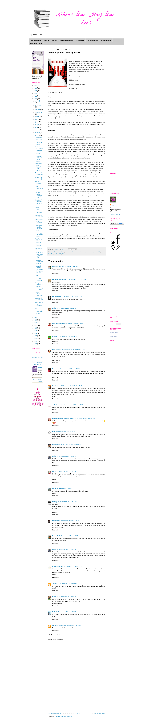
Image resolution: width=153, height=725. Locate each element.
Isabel (54, 308)
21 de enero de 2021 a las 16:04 (74, 405)
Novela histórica (92, 40)
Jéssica (54, 583)
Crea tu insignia (113, 336)
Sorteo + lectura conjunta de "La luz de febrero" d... (39, 186)
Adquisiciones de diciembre (39, 221)
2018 (35, 322)
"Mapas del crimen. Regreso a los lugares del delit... (39, 269)
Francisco (55, 520)
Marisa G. (55, 536)
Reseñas (50, 254)
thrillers (64, 254)
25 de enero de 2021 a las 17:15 (72, 566)
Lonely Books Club (58, 350)
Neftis (54, 471)
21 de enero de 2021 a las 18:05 (65, 431)
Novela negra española (94, 252)
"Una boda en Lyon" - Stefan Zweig (39, 158)
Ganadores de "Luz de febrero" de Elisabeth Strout (39, 141)
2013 (35, 336)
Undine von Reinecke (59, 279)
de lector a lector (57, 405)
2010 (35, 344)
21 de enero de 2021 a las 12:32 (73, 323)
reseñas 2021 (57, 254)
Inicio (78, 713)
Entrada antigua (100, 713)
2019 (35, 320)
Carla (54, 488)
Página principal (35, 40)
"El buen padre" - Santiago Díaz (38, 195)
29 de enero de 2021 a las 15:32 (66, 612)
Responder (55, 273)
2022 (35, 96)
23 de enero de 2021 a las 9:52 (68, 536)
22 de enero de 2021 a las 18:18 (69, 520)
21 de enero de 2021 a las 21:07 (66, 471)
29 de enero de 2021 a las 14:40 (66, 596)
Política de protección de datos (62, 40)
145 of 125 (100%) (36, 379)
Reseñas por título (36, 43)
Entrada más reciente (54, 713)
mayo (37, 124)
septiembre (38, 112)
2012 (35, 338)
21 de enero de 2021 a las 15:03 (72, 386)
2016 (35, 328)
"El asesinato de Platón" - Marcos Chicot (39, 228)
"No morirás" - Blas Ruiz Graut (39, 234)
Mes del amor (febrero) (39, 178)
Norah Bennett (57, 386)
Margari (54, 336)
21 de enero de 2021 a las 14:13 (75, 350)
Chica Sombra (56, 296)
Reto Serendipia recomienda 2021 (39, 311)
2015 (35, 330)
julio (36, 119)
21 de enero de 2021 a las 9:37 (71, 266)
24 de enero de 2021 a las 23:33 (66, 549)
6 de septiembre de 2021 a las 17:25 (70, 625)
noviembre (38, 105)
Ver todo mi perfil (115, 214)
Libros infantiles (106, 40)
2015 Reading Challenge (37, 363)
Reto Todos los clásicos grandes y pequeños (39, 242)
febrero (37, 132)
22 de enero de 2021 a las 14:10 (67, 502)
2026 (35, 85)
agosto (37, 116)
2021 (35, 99)
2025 (35, 88)
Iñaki (53, 612)
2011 (35, 341)
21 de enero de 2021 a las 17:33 (85, 418)
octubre (37, 110)
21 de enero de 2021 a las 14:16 (70, 369)
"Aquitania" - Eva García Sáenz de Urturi (39, 202)
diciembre (38, 101)
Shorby (54, 502)
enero (37, 135)
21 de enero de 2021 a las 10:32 (72, 296)
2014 (35, 333)
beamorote (55, 369)
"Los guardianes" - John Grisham (39, 278)
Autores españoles (59, 252)
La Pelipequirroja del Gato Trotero (63, 418)
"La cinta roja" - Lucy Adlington (38, 210)
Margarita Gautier (114, 332)
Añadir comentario (54, 635)
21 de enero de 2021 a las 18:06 (71, 445)
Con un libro (56, 445)
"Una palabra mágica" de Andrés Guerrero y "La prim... (39, 286)
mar (53, 431)
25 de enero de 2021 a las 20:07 (68, 583)
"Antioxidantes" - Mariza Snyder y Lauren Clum (39, 150)
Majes (54, 456)
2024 (35, 91)
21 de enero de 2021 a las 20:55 (66, 456)
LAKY (113, 205)
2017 (35, 325)
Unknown (55, 625)
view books (40, 381)
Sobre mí (46, 40)
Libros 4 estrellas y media (72, 252)
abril (36, 127)
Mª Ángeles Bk (57, 566)
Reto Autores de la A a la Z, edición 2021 (39, 255)
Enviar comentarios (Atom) (64, 716)
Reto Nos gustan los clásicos (39, 261)
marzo (37, 130)
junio (37, 122)
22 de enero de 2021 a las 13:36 (66, 488)
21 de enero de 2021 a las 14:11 (68, 336)
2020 (35, 317)
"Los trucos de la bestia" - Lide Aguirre (38, 167)
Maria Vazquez (57, 266)
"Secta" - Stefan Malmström (39, 293)
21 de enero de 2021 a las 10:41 (66, 308)
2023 (35, 93)
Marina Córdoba (57, 323)
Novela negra (80, 40)
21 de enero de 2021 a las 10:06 (76, 279)
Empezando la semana (39, 173)
